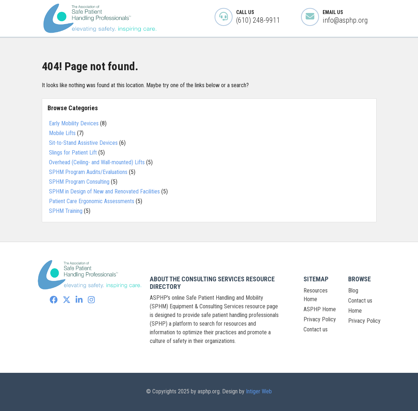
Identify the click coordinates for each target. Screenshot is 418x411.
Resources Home (316, 295)
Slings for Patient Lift (73, 152)
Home (355, 310)
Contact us (316, 329)
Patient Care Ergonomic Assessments (91, 201)
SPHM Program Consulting (79, 181)
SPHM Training (65, 210)
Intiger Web (259, 391)
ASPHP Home (320, 309)
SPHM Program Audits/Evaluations (88, 172)
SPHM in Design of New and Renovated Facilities (104, 191)
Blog (353, 290)
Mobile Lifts (62, 133)
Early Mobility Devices (74, 123)
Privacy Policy (320, 319)
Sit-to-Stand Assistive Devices (83, 142)
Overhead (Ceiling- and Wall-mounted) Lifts (97, 162)
